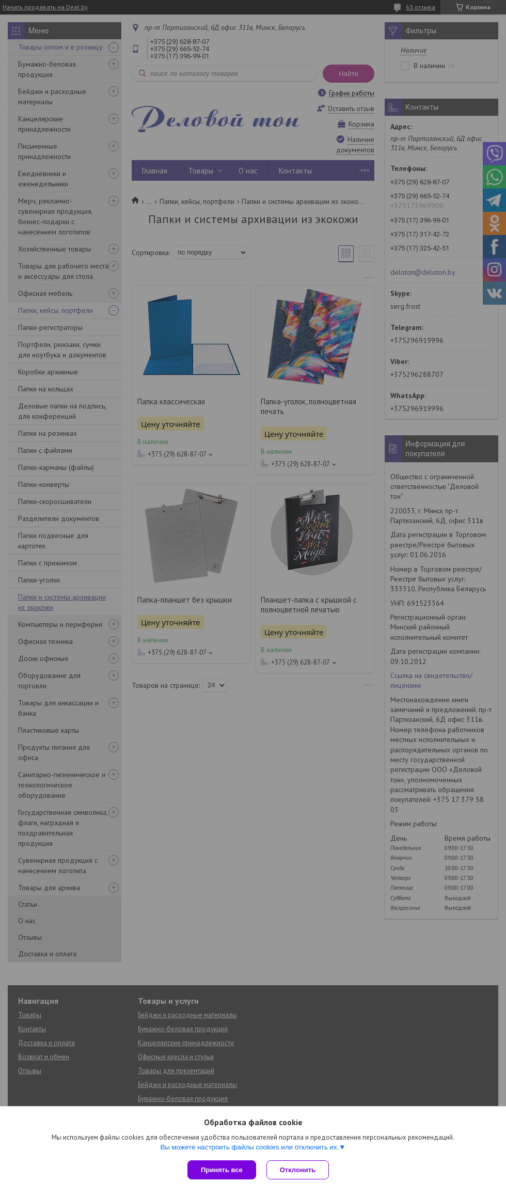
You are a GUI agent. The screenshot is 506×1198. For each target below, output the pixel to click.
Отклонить (297, 1170)
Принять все (222, 1170)
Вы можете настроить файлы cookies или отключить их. (249, 1147)
